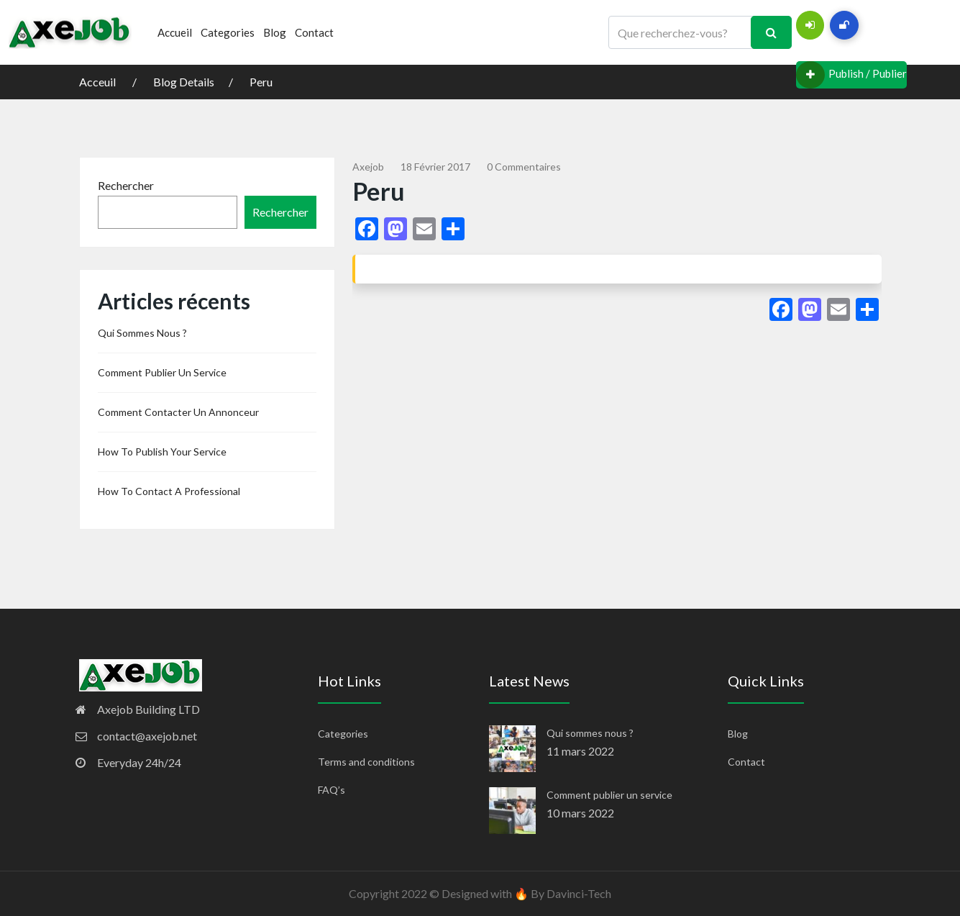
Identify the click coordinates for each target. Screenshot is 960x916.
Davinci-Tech (579, 893)
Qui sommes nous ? (142, 333)
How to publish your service (162, 451)
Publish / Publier (851, 75)
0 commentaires (524, 166)
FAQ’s (331, 790)
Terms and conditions (366, 762)
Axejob (368, 166)
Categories (228, 32)
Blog (274, 32)
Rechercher (126, 185)
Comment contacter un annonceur (178, 412)
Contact (314, 32)
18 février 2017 (435, 166)
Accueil (174, 32)
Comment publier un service (162, 372)
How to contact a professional (169, 491)
